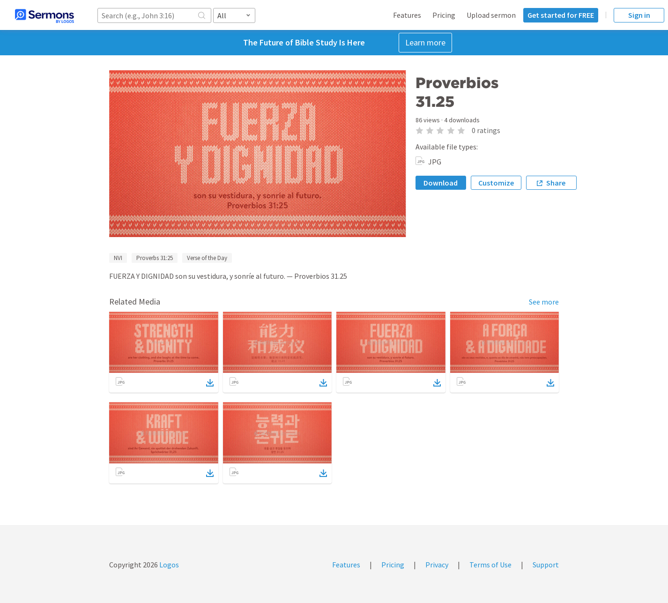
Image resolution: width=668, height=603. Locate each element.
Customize (496, 182)
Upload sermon (491, 15)
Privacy (436, 564)
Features (407, 15)
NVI (118, 258)
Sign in (639, 15)
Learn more (425, 42)
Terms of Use (490, 564)
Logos (168, 564)
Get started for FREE (560, 15)
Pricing (443, 15)
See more (544, 301)
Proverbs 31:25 (154, 258)
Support (546, 564)
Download (440, 182)
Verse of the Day (207, 258)
